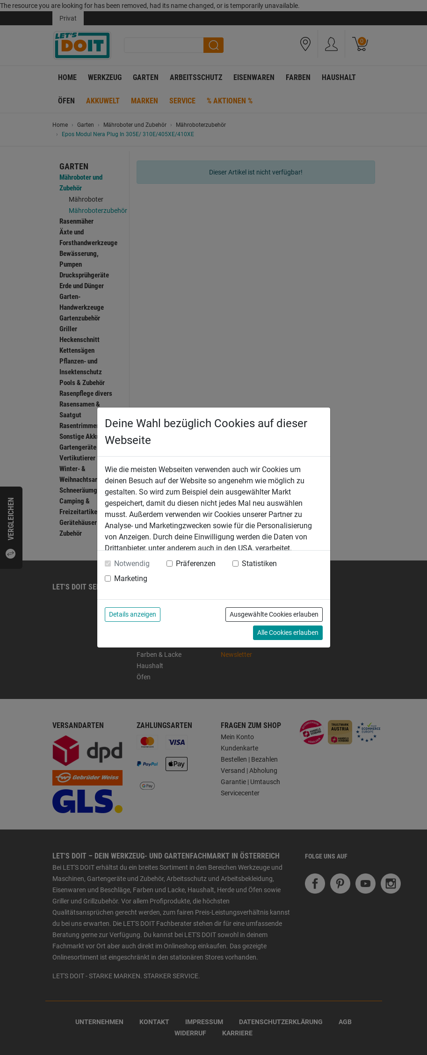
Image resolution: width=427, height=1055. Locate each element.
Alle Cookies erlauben (287, 632)
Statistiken (259, 563)
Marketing (130, 578)
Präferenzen (196, 563)
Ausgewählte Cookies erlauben (274, 614)
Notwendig (132, 563)
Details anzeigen (132, 614)
